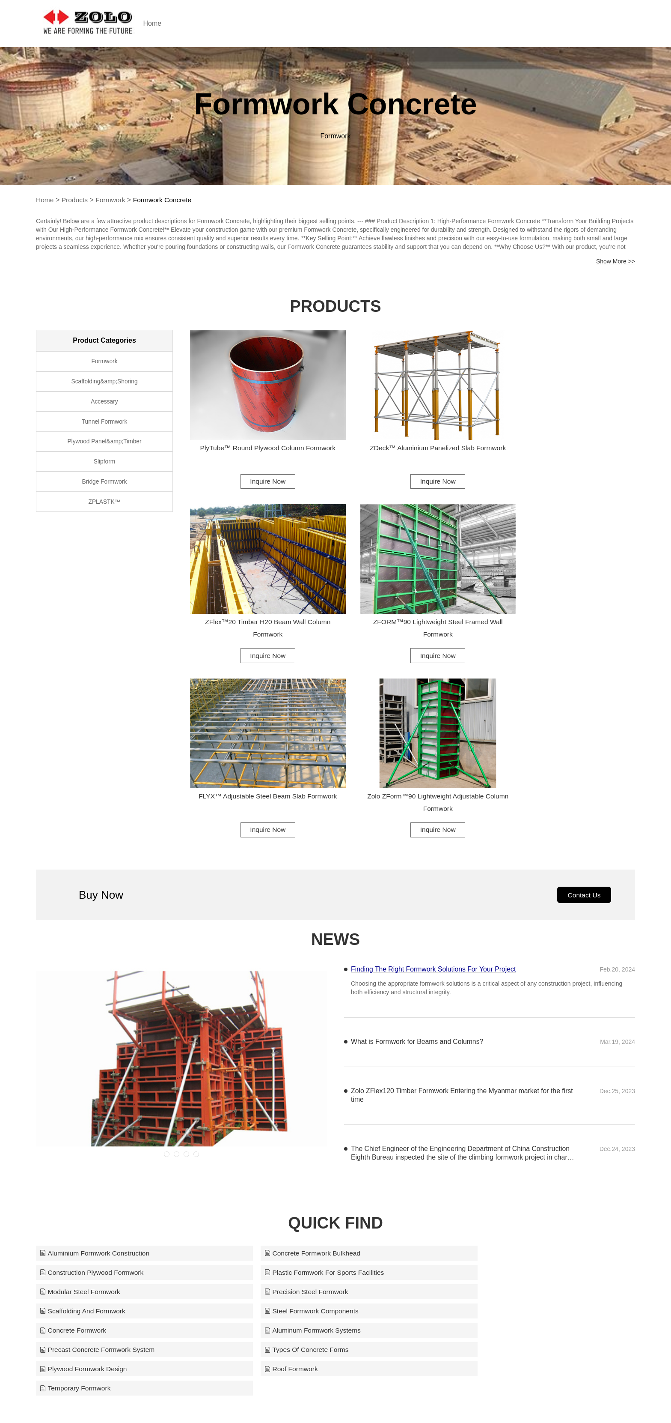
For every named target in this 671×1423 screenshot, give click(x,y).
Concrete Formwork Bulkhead (291, 1058)
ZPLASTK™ (104, 511)
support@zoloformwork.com (432, 1399)
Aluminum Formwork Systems (89, 1117)
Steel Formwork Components (290, 1098)
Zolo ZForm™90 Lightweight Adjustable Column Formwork (566, 605)
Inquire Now (258, 468)
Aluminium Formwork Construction (96, 1058)
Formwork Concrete (165, 199)
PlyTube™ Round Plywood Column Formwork (258, 441)
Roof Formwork (269, 1137)
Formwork (112, 199)
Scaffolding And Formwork (83, 1098)
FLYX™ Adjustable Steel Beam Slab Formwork (413, 605)
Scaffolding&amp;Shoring (104, 383)
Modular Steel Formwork (283, 1078)
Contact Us (583, 699)
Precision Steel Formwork (488, 1078)
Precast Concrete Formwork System (301, 1117)
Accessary (105, 404)
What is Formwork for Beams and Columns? (418, 847)
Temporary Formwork (481, 1137)
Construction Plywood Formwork (498, 1058)
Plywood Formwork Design (84, 1137)
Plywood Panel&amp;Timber (104, 447)
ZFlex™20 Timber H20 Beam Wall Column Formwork (566, 441)
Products (75, 199)
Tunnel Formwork (104, 426)
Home (167, 23)
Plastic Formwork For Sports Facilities (101, 1078)
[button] (166, 959)
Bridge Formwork (105, 490)
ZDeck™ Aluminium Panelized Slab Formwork (412, 441)
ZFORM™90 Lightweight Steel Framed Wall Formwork (258, 605)
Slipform (104, 469)
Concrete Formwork (479, 1098)
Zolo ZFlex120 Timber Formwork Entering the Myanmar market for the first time (457, 901)
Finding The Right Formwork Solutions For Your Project (434, 774)
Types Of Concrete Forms (488, 1117)
